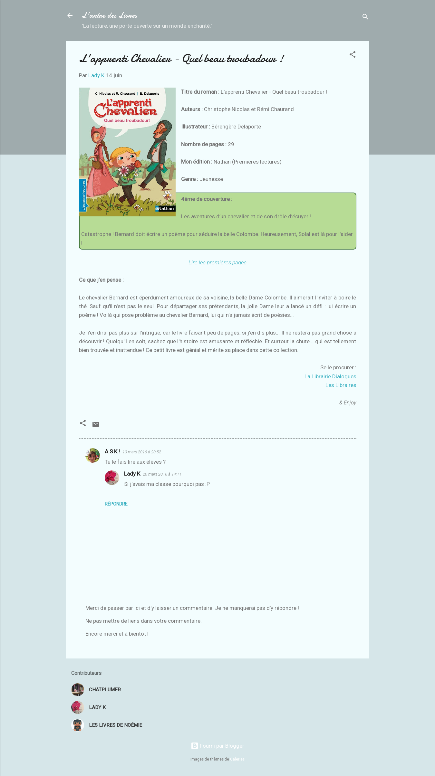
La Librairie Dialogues (330, 376)
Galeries (237, 759)
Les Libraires (340, 385)
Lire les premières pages (217, 262)
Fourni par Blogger (217, 746)
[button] (352, 55)
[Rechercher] (365, 17)
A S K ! (112, 451)
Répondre (116, 503)
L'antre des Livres (109, 15)
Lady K (132, 473)
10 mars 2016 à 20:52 (141, 452)
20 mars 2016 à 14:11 (162, 474)
